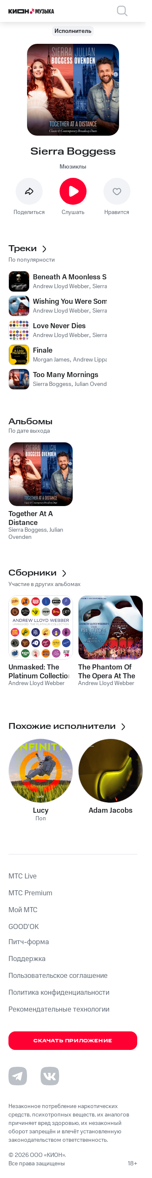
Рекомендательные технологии (58, 1009)
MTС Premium (30, 893)
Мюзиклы (73, 167)
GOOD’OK (23, 927)
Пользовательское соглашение (58, 976)
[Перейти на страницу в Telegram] (17, 1076)
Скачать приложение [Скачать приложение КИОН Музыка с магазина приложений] (72, 1040)
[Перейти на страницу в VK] (50, 1076)
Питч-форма (28, 942)
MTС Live (22, 876)
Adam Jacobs (111, 810)
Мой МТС (23, 910)
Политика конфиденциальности (58, 993)
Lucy (41, 810)
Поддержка (27, 959)
